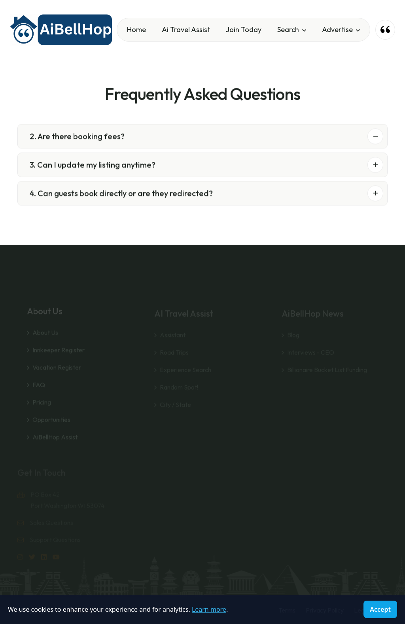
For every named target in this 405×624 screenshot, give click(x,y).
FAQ (38, 391)
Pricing (41, 408)
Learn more (209, 609)
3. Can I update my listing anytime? (92, 166)
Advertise (337, 29)
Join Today (243, 29)
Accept (380, 609)
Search (288, 29)
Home (136, 29)
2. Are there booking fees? (77, 138)
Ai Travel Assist (186, 29)
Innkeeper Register (58, 356)
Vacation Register (56, 373)
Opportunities (51, 426)
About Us (45, 338)
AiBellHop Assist (55, 443)
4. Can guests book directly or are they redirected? (121, 195)
